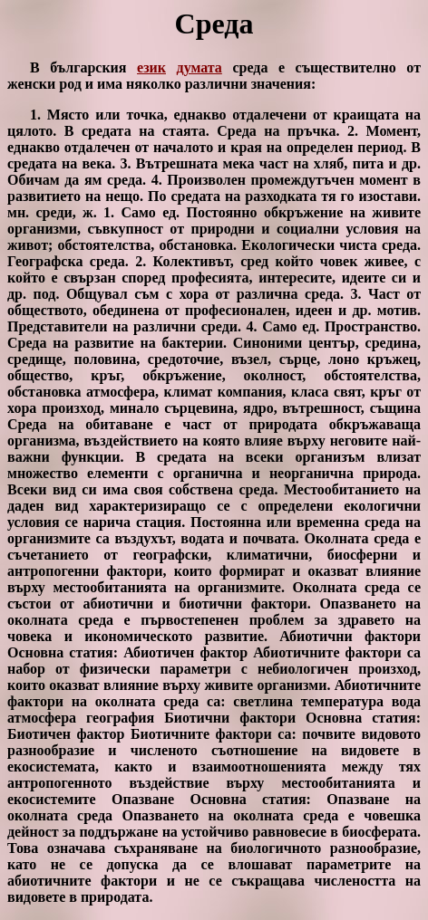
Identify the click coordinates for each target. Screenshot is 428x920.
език (151, 67)
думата (199, 67)
